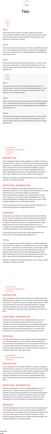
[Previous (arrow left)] (0, 433)
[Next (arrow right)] (2, 433)
